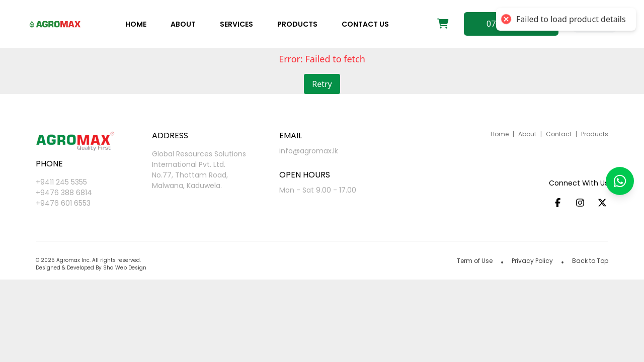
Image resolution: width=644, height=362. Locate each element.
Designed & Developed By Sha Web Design (91, 268)
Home (135, 24)
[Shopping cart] (443, 24)
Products (297, 24)
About (183, 24)
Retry (322, 83)
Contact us (365, 24)
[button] (620, 181)
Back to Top (590, 260)
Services (236, 24)
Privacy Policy (532, 260)
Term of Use (475, 260)
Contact (559, 134)
